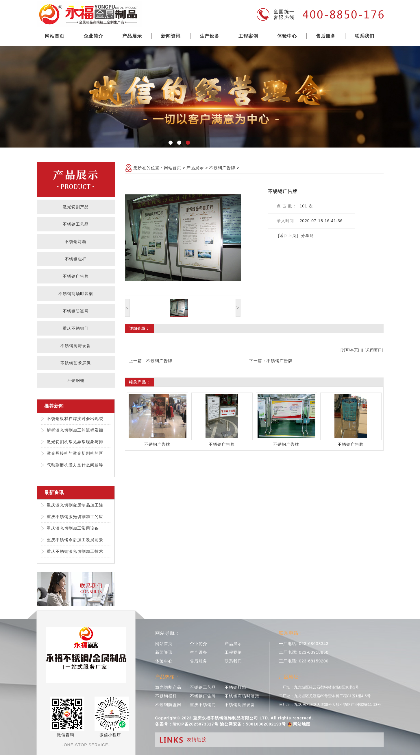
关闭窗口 (374, 350)
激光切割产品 (76, 207)
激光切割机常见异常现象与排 (75, 441)
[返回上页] (288, 235)
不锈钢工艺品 (76, 224)
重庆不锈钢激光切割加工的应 (75, 516)
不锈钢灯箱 (75, 241)
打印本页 (350, 350)
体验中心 (287, 36)
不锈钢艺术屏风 (75, 363)
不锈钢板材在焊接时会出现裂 (75, 418)
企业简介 (93, 36)
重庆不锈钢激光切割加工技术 (75, 551)
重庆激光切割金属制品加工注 (75, 505)
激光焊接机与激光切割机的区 (75, 453)
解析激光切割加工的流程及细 (75, 430)
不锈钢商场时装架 (75, 293)
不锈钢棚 (75, 380)
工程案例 (248, 36)
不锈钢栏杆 (75, 259)
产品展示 (132, 36)
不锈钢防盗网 (76, 311)
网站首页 (54, 36)
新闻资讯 (171, 36)
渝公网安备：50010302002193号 (253, 724)
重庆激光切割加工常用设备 (73, 528)
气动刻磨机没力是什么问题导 (75, 465)
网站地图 (301, 724)
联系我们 (364, 36)
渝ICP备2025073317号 (196, 724)
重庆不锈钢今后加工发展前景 (75, 539)
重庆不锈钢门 (76, 328)
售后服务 (326, 36)
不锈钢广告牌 (76, 276)
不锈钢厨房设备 (75, 345)
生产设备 (209, 36)
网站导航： (167, 633)
